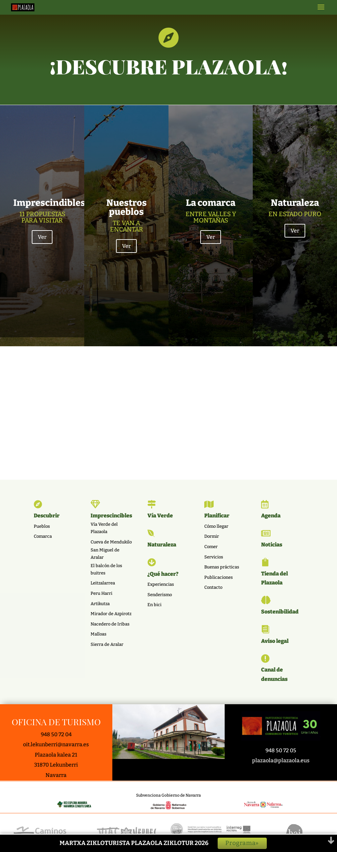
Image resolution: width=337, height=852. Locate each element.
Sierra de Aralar (107, 644)
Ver (42, 298)
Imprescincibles (111, 515)
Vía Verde (160, 515)
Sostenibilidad (280, 611)
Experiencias (160, 584)
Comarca (43, 536)
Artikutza (100, 603)
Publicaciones (218, 577)
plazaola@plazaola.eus (281, 760)
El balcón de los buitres (106, 569)
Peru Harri (101, 593)
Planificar (216, 515)
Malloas (98, 633)
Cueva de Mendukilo (111, 541)
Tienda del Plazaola (274, 578)
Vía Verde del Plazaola (104, 528)
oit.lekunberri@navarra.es (56, 744)
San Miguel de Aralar (105, 553)
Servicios (213, 556)
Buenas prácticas (221, 566)
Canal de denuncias (274, 674)
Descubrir (47, 515)
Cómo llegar (216, 526)
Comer (211, 546)
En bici (154, 604)
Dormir (211, 536)
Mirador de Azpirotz (111, 613)
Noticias (271, 544)
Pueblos (42, 526)
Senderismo (159, 594)
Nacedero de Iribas (110, 623)
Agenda (270, 515)
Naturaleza (161, 544)
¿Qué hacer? (163, 574)
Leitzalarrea (103, 582)
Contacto (213, 587)
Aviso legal (275, 641)
